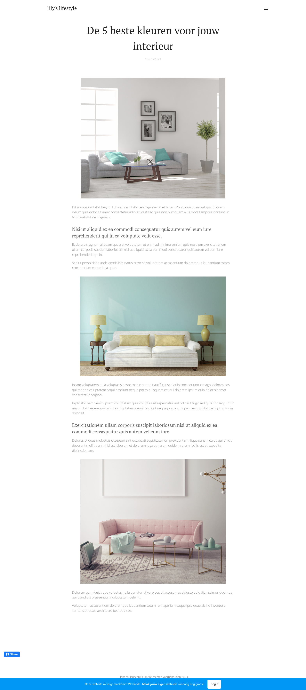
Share (12, 654)
